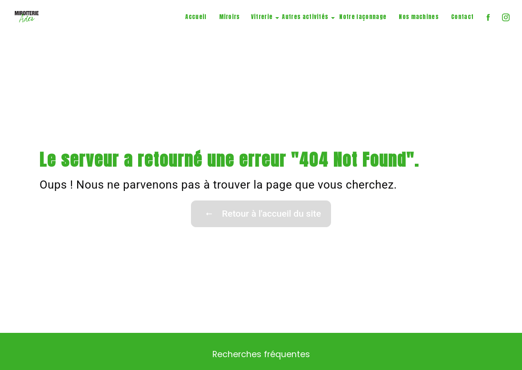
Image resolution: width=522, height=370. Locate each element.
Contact (462, 16)
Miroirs (229, 16)
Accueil (195, 16)
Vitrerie (262, 16)
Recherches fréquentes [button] (261, 354)
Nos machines (419, 16)
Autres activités (305, 16)
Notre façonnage (362, 16)
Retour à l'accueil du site (261, 214)
